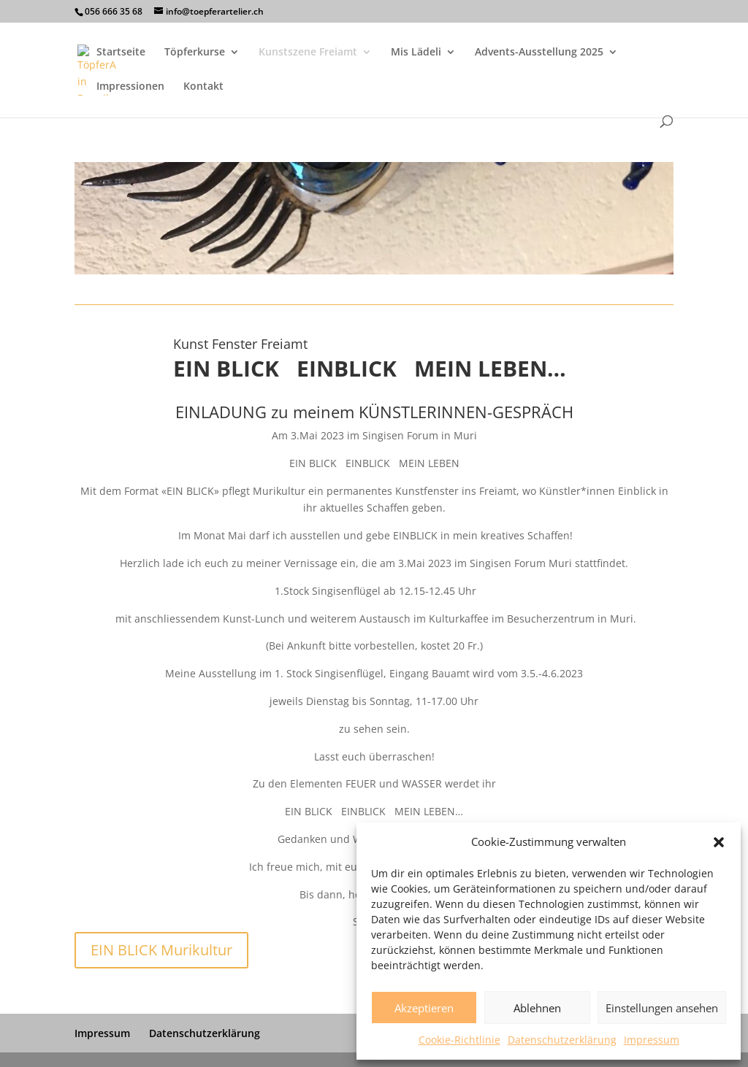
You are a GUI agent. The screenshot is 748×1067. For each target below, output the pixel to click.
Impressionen (130, 87)
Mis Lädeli (416, 52)
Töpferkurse (194, 52)
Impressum (651, 1040)
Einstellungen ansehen (662, 1008)
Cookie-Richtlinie (459, 1040)
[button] (718, 842)
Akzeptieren (424, 1008)
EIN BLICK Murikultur (161, 950)
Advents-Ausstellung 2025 (539, 52)
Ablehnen (537, 1008)
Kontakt (203, 87)
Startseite (120, 52)
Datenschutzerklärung (562, 1040)
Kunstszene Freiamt (308, 52)
